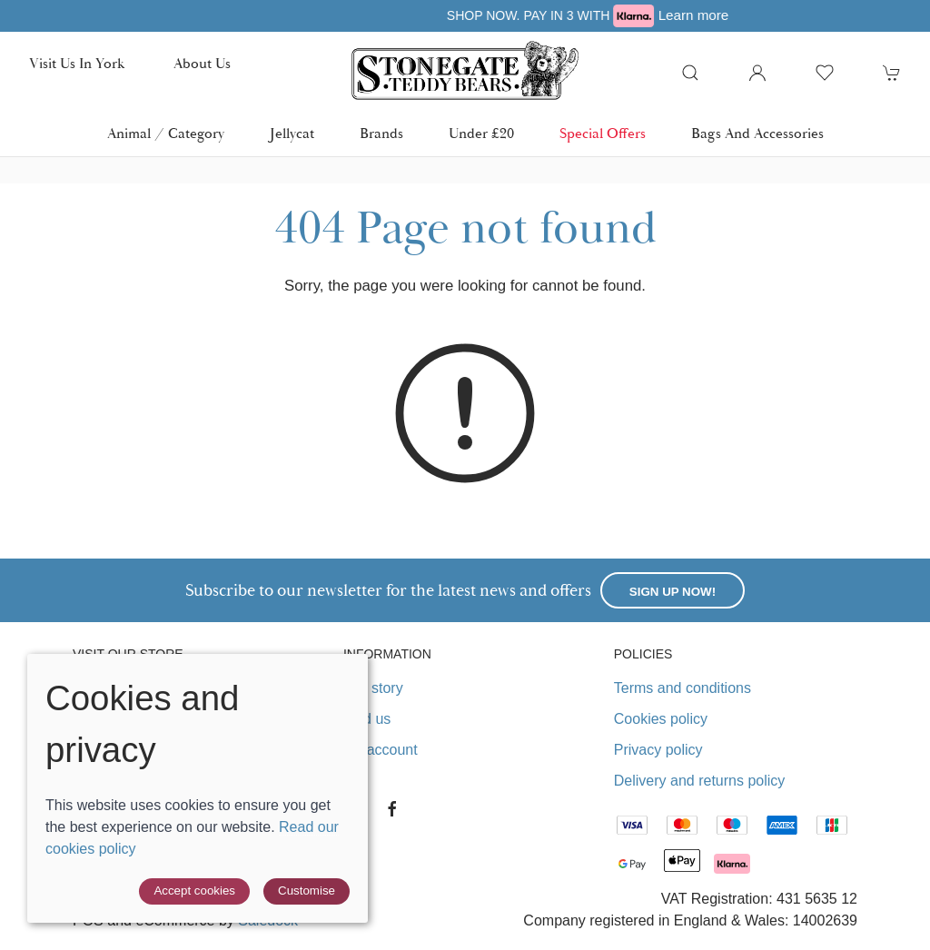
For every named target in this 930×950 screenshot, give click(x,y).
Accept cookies (194, 890)
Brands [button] (381, 133)
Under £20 (481, 133)
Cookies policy (660, 719)
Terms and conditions (682, 688)
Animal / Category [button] (165, 133)
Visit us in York (76, 63)
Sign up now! (672, 592)
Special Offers (602, 133)
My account (380, 749)
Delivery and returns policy (700, 780)
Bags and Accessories (757, 133)
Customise (306, 890)
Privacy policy (658, 749)
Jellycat (292, 133)
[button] (690, 72)
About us (202, 63)
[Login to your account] (757, 72)
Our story (373, 688)
